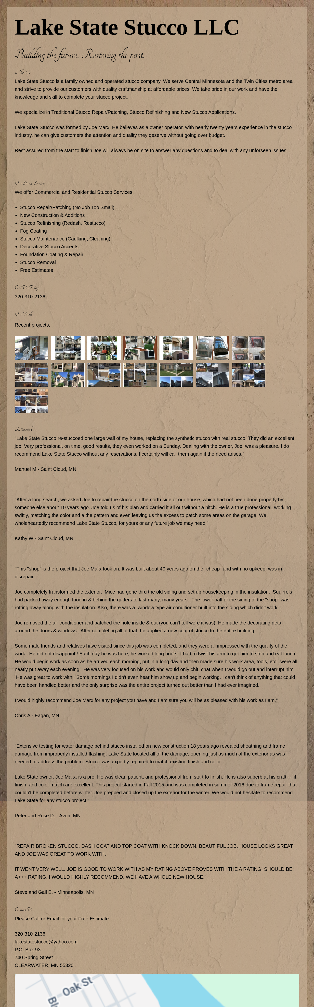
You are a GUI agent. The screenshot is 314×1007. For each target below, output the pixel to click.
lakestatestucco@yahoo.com (46, 941)
